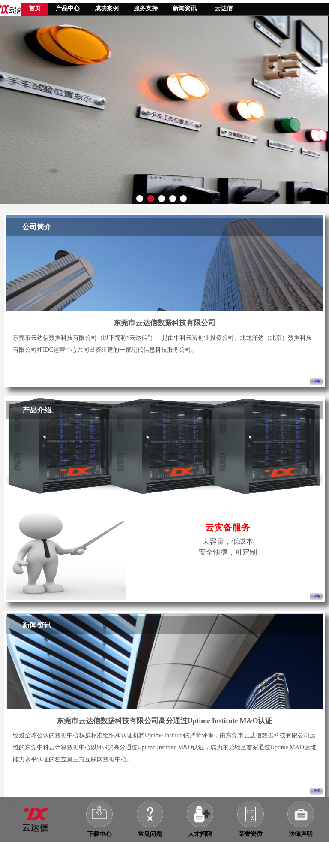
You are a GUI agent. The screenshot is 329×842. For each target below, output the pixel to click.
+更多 (316, 791)
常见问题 (150, 834)
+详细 (316, 381)
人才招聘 (200, 834)
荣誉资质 (251, 834)
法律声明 (301, 834)
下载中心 (99, 834)
